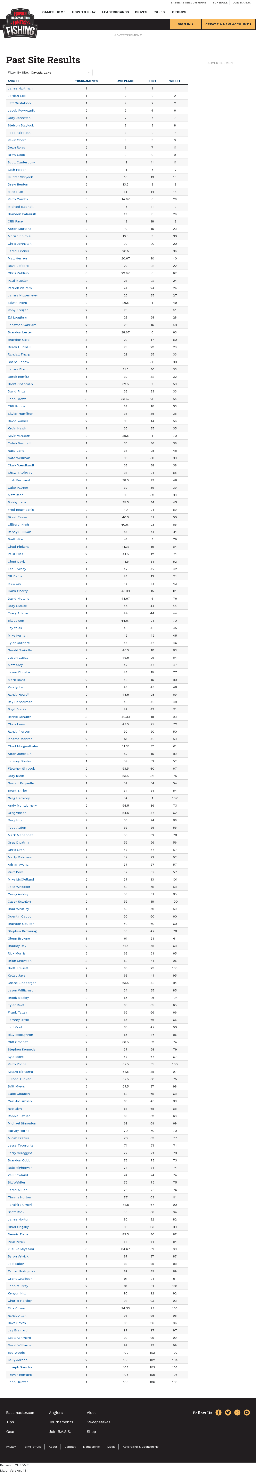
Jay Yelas (15, 628)
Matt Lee (15, 584)
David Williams (19, 1345)
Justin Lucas (18, 657)
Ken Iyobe (15, 687)
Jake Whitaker (19, 887)
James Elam (17, 369)
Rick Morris (16, 953)
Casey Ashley (18, 894)
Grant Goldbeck (20, 1279)
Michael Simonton (22, 1123)
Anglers (56, 1412)
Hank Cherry (18, 591)
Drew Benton (18, 184)
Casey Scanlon (19, 901)
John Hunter (18, 1382)
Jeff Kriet (15, 1027)
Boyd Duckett (18, 709)
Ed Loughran (18, 317)
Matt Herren (17, 258)
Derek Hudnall (19, 347)
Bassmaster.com (20, 1412)
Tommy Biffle (18, 1020)
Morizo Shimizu (20, 236)
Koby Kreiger (18, 310)
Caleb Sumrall (19, 443)
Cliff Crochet (18, 1042)
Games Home (54, 12)
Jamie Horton (18, 1219)
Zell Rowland (18, 1175)
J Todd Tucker (19, 1079)
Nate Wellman (19, 458)
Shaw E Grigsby (20, 473)
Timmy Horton (19, 1197)
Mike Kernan (17, 635)
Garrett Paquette (21, 783)
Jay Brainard (18, 1330)
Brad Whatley (18, 909)
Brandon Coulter (21, 924)
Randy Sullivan (19, 532)
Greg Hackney (19, 798)
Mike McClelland (21, 879)
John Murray (18, 1286)
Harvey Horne (18, 1131)
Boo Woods (16, 1353)
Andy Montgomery (22, 805)
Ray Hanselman (20, 702)
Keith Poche (17, 1064)
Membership (91, 1446)
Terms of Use (32, 1446)
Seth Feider (17, 170)
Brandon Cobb (19, 1160)
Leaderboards (115, 12)
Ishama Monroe (20, 739)
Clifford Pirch (18, 524)
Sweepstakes (98, 1422)
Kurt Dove (16, 872)
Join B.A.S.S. (242, 2)
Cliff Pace (15, 221)
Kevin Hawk (17, 428)
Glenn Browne (19, 938)
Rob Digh (15, 1109)
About (53, 1446)
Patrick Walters (20, 288)
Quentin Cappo (19, 916)
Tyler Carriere (19, 643)
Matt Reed (16, 495)
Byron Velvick (18, 1256)
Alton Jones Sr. (20, 754)
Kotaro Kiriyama (20, 1072)
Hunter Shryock (20, 177)
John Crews (17, 399)
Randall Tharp (19, 354)
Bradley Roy (17, 946)
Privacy (11, 1446)
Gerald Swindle (20, 650)
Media (111, 1446)
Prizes (141, 12)
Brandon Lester (20, 332)
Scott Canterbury (21, 162)
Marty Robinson (20, 857)
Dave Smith (17, 1323)
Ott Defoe (15, 576)
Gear (10, 1431)
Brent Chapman (20, 384)
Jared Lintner (18, 251)
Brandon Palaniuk (22, 214)
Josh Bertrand (19, 480)
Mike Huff (15, 192)
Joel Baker (16, 1264)
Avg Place (125, 81)
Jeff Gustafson (19, 103)
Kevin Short (17, 140)
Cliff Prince (16, 406)
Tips (10, 1422)
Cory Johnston (19, 118)
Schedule (220, 2)
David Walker (18, 421)
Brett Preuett (18, 968)
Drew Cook (16, 155)
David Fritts (16, 391)
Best (152, 81)
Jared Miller (17, 1190)
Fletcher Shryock (21, 768)
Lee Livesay (17, 569)
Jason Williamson (21, 990)
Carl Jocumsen (20, 1101)
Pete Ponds (16, 1242)
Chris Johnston (20, 244)
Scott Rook (16, 1212)
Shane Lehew (18, 362)
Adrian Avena (18, 864)
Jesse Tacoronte (20, 1145)
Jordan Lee (17, 96)
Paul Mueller (18, 281)
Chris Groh (16, 850)
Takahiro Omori (20, 1205)
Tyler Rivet (16, 1005)
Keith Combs (18, 199)
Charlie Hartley (20, 1301)
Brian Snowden (20, 961)
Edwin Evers (17, 303)
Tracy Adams (18, 613)
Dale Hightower (20, 1168)
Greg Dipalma (18, 842)
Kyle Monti (16, 1057)
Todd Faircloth (19, 133)
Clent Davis (16, 561)
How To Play (84, 12)
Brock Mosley (18, 998)
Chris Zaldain (18, 273)
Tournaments (86, 81)
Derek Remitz (18, 377)
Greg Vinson (17, 813)
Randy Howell (18, 694)
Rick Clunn (16, 1308)
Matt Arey (15, 665)
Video (92, 1412)
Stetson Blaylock (21, 125)
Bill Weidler (16, 1182)
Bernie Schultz (19, 717)
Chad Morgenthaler (23, 746)
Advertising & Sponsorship (141, 1446)
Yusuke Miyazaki (21, 1249)
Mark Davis (16, 680)
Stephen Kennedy (21, 1049)
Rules (159, 12)
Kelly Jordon (17, 1360)
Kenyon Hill (17, 1293)
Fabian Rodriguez (21, 1271)
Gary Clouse (17, 606)
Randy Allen (17, 1316)
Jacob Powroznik (21, 110)
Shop (91, 1431)
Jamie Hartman (20, 88)
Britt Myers (16, 1086)
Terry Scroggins (20, 1153)
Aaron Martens (19, 229)
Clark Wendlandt (21, 465)
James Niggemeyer (23, 295)
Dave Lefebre (18, 266)
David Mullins (18, 598)
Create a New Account (228, 24)
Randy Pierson (19, 731)
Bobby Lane (17, 502)
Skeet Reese (17, 517)
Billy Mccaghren (20, 1035)
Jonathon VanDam (22, 325)
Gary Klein (16, 776)
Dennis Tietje (18, 1234)
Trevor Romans (20, 1375)
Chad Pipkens (18, 547)
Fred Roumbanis (21, 510)
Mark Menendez (20, 835)
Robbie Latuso (19, 1116)
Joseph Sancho (20, 1367)
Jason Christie (19, 672)
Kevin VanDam (19, 436)
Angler (13, 81)
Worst (175, 81)
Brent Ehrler (17, 790)
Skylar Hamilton (20, 414)
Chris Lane (16, 724)
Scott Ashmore (19, 1338)
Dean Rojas (16, 147)
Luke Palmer (18, 488)
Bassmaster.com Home (188, 2)
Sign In (185, 24)
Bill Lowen (16, 621)
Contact (70, 1446)
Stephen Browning (22, 931)
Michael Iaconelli (21, 207)
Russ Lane (16, 451)
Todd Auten (17, 827)
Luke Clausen (19, 1094)
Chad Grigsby (18, 1227)
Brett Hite (15, 539)
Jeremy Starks (19, 761)
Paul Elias (15, 554)
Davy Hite (15, 820)
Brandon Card (19, 340)
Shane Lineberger (22, 983)
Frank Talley (17, 1012)
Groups (179, 12)
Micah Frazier (18, 1138)
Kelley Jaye (16, 975)
